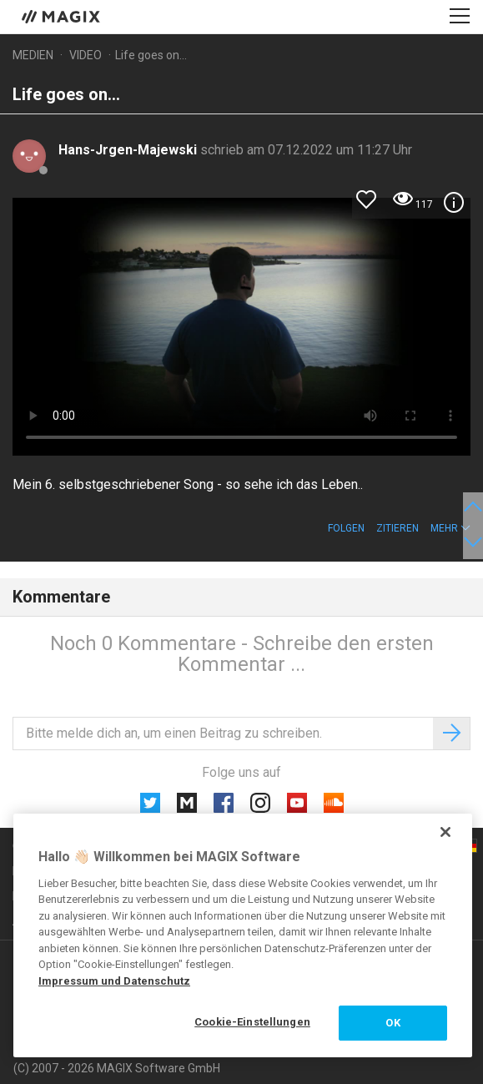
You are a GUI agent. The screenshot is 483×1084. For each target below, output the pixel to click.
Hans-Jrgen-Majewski (129, 150)
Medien (33, 55)
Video (85, 55)
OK (392, 1022)
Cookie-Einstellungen (252, 1022)
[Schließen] (445, 832)
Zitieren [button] (397, 528)
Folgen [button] (346, 528)
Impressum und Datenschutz (114, 981)
